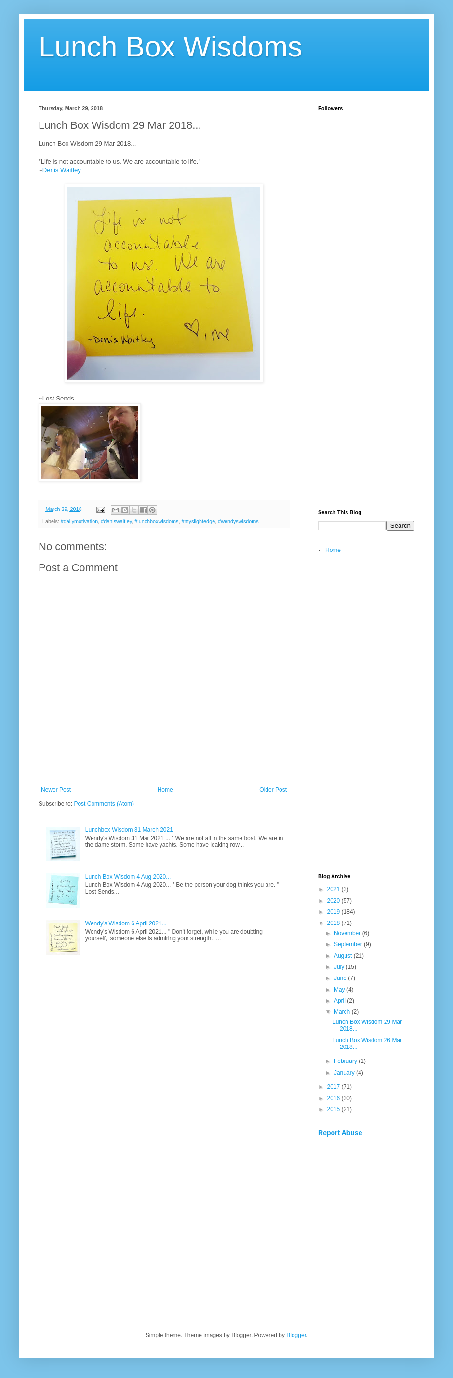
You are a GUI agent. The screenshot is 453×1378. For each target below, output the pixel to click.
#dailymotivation (79, 521)
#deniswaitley (116, 521)
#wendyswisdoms (238, 521)
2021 (334, 889)
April (340, 1000)
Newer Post (56, 789)
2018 (334, 923)
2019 (334, 912)
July (340, 967)
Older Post (273, 789)
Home (165, 789)
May (340, 989)
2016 (334, 1098)
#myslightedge (198, 521)
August (344, 955)
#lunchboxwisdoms (156, 521)
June (341, 978)
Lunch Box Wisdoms (170, 46)
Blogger (296, 1335)
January (345, 1072)
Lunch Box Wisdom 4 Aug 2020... (128, 876)
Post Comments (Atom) (104, 803)
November (348, 933)
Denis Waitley (61, 170)
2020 (334, 900)
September (349, 944)
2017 (334, 1086)
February (346, 1061)
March (343, 1011)
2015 (334, 1109)
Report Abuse (340, 1133)
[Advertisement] (366, 350)
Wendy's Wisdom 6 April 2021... (126, 923)
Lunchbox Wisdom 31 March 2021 (129, 830)
